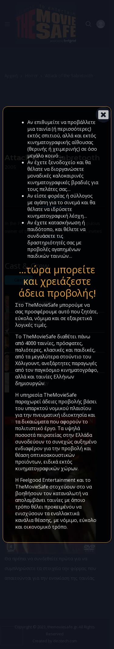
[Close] (103, 115)
